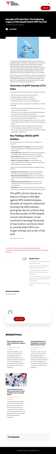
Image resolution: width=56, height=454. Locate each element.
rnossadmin (10, 347)
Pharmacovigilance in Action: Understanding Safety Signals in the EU (16, 343)
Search (24, 259)
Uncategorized (21, 24)
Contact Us (46, 8)
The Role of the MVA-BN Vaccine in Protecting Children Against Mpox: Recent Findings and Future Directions (39, 278)
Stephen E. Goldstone (19, 238)
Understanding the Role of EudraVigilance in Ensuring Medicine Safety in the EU (38, 343)
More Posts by (19, 319)
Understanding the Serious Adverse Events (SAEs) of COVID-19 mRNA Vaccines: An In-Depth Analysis (38, 272)
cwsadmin (9, 24)
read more (10, 367)
